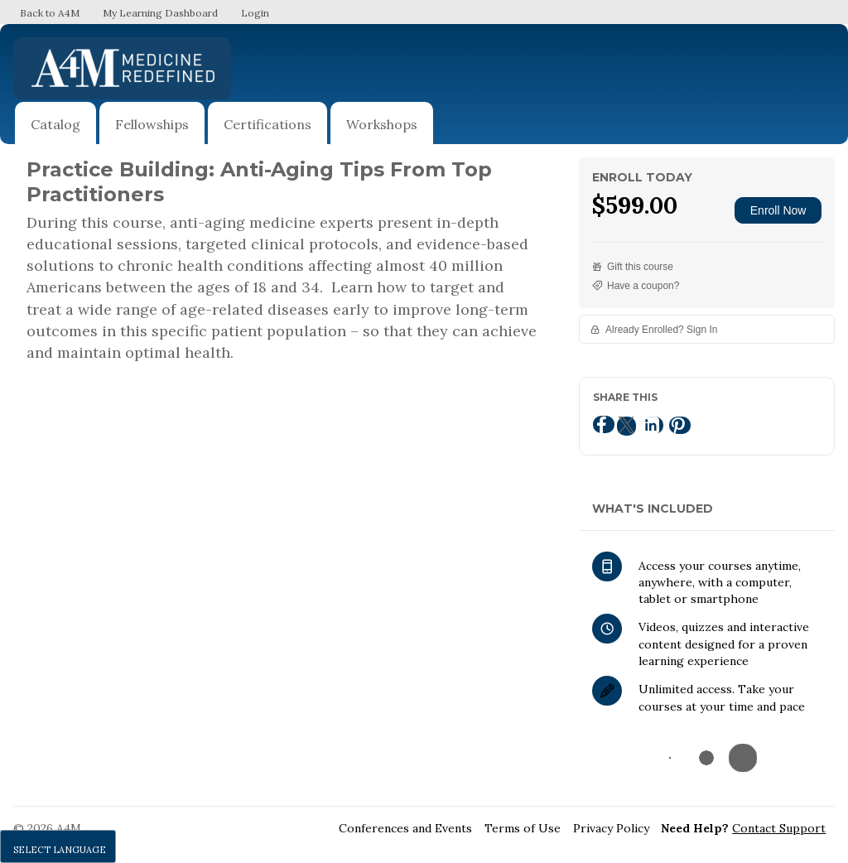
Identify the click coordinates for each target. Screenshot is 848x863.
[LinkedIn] (652, 425)
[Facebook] (603, 424)
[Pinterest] (680, 425)
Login (255, 13)
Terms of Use (522, 828)
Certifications (267, 124)
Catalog (55, 124)
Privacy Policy (611, 828)
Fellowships (152, 124)
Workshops (381, 124)
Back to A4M (50, 13)
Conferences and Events (405, 828)
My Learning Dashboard (160, 13)
